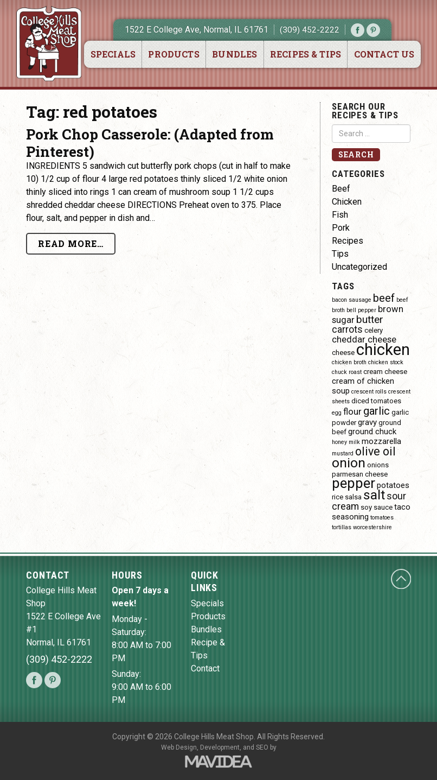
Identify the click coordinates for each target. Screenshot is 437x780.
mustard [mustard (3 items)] (343, 453)
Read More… (71, 243)
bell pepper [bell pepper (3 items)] (361, 310)
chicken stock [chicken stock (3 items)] (385, 362)
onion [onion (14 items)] (348, 463)
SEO (262, 747)
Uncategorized (359, 267)
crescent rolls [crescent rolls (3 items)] (369, 391)
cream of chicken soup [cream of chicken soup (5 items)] (363, 386)
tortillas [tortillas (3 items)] (341, 527)
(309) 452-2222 (309, 29)
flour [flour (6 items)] (352, 412)
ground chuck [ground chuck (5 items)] (372, 431)
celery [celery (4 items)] (373, 330)
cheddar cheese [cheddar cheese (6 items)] (364, 339)
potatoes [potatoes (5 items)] (393, 485)
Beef (341, 188)
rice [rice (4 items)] (337, 497)
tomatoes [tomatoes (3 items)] (382, 517)
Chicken (347, 201)
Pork (341, 228)
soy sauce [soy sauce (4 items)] (377, 507)
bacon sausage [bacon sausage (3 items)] (351, 299)
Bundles (234, 54)
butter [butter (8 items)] (369, 319)
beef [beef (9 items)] (384, 298)
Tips (340, 254)
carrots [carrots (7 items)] (347, 329)
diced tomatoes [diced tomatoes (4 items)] (376, 401)
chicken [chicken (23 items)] (383, 349)
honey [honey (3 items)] (339, 442)
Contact (205, 668)
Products (173, 54)
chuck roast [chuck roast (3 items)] (347, 372)
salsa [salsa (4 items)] (353, 497)
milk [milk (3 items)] (354, 442)
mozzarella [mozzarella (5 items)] (381, 441)
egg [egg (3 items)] (337, 412)
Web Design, (179, 747)
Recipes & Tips (305, 54)
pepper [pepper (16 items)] (353, 483)
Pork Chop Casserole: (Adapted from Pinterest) (150, 142)
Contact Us (384, 54)
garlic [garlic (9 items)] (376, 410)
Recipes (347, 241)
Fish (340, 215)
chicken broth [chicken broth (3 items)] (349, 362)
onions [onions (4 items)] (378, 465)
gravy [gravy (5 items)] (367, 422)
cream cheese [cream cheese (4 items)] (385, 371)
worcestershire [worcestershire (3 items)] (372, 527)
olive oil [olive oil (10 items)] (375, 451)
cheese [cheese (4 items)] (343, 352)
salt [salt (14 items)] (374, 495)
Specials (113, 54)
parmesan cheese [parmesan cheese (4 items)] (360, 474)
